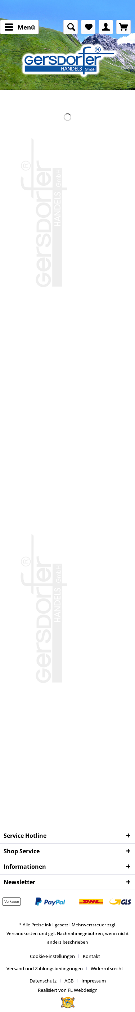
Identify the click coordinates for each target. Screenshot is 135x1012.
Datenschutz (43, 980)
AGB (68, 980)
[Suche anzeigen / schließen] (70, 27)
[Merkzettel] (88, 27)
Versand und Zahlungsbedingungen (44, 968)
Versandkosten (22, 933)
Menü (20, 26)
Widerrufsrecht (107, 968)
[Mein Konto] (106, 27)
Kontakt (91, 956)
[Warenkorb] (123, 27)
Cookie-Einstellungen (52, 956)
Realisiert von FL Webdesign (68, 990)
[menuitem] (19, 27)
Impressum (93, 980)
